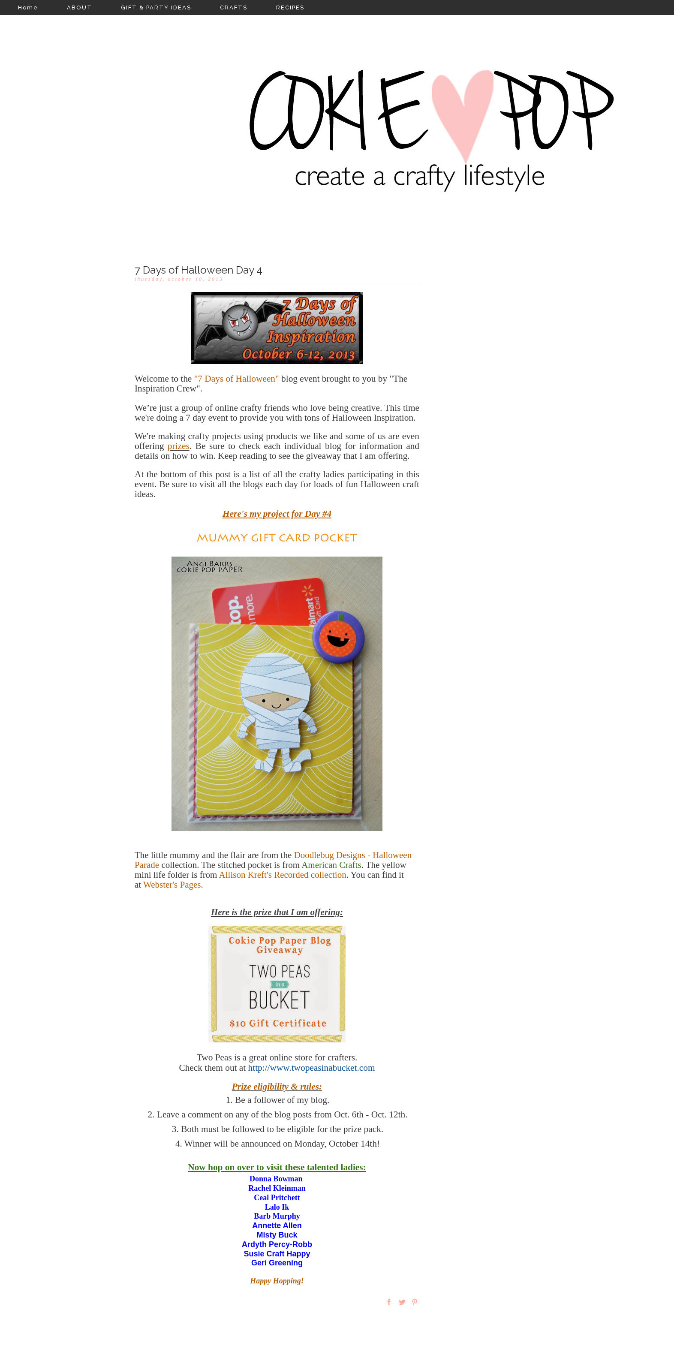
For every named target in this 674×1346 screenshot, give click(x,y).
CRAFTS (233, 7)
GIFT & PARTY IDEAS (156, 7)
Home (28, 7)
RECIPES (290, 7)
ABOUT (79, 7)
